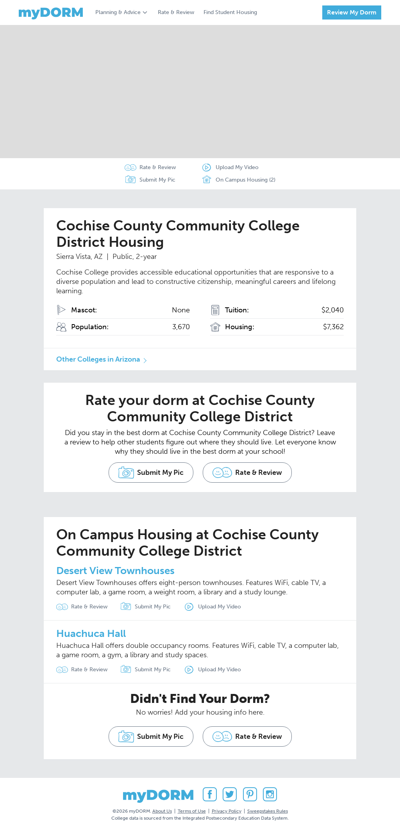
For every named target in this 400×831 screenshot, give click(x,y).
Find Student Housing (230, 12)
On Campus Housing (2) (238, 180)
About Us (162, 811)
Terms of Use (192, 811)
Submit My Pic (157, 180)
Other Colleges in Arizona (98, 359)
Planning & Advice (118, 12)
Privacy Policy (226, 811)
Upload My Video (237, 167)
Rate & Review (176, 12)
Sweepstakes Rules (267, 811)
